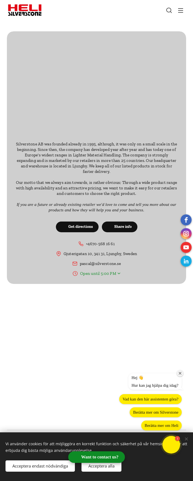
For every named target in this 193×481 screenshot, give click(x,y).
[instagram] (186, 233)
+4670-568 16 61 (100, 243)
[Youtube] (186, 247)
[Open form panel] (96, 457)
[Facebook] (186, 219)
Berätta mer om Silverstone (155, 412)
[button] (169, 10)
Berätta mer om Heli (161, 425)
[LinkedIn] (186, 261)
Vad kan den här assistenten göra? (150, 399)
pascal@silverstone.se (100, 263)
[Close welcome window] (180, 373)
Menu (180, 10)
